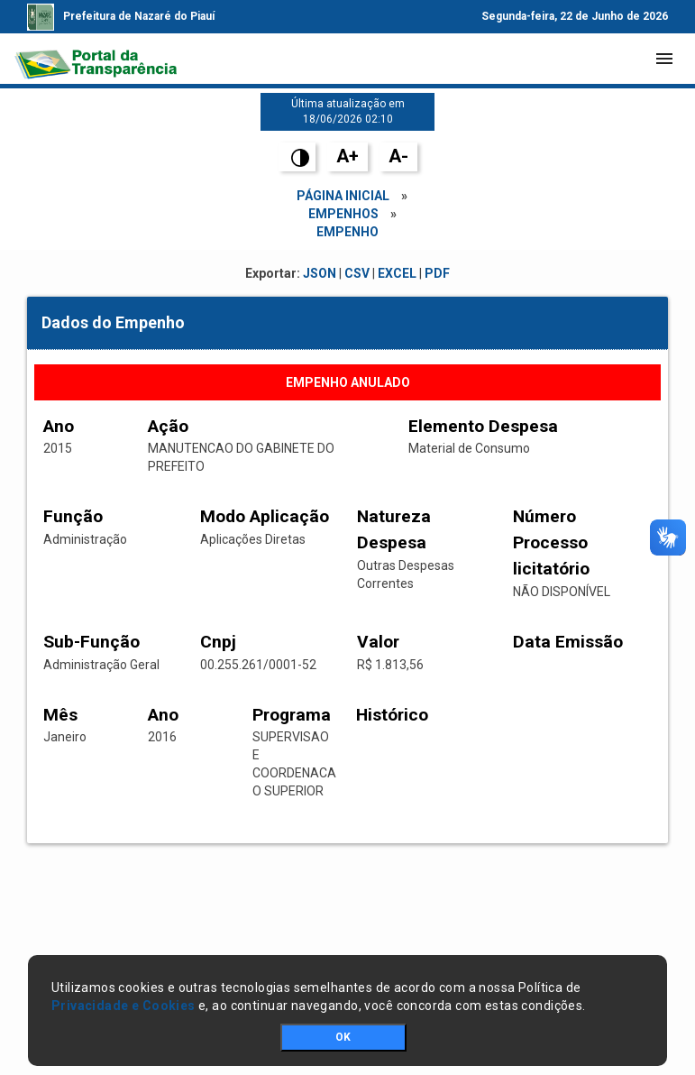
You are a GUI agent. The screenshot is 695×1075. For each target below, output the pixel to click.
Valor (378, 641)
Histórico (392, 714)
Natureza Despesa (394, 529)
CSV (357, 273)
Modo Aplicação (264, 516)
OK (343, 1037)
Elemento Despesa (483, 426)
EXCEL (397, 273)
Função (73, 516)
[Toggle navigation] (664, 58)
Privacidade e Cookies (123, 1005)
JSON (319, 273)
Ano (58, 426)
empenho (347, 232)
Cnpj (218, 641)
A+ (347, 156)
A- (398, 156)
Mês (60, 714)
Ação (168, 426)
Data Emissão (568, 641)
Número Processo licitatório (551, 542)
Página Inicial (343, 195)
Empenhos (343, 214)
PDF (437, 273)
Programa (291, 714)
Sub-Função (91, 641)
